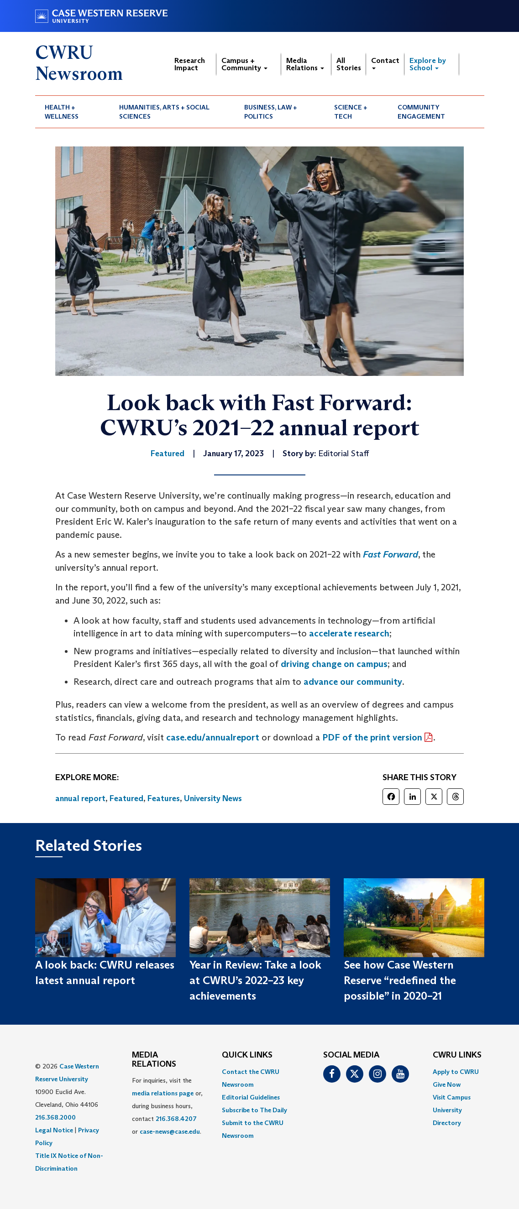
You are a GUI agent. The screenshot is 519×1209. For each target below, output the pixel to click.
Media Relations (305, 64)
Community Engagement (421, 111)
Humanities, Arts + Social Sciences (164, 111)
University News (213, 798)
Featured (126, 798)
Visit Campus (452, 1097)
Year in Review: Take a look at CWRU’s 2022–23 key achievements (255, 980)
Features (163, 798)
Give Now (447, 1084)
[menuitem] (72, 112)
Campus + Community (244, 64)
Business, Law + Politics (270, 111)
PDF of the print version (372, 737)
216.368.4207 (176, 1119)
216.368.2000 (55, 1117)
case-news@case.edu (170, 1131)
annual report (80, 798)
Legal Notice (54, 1130)
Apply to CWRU (456, 1072)
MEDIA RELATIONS (154, 1060)
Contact (385, 62)
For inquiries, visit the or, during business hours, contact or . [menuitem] (167, 1106)
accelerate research (349, 633)
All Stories (348, 64)
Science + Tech (350, 111)
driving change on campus (334, 663)
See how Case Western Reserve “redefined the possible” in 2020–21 (400, 980)
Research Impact (189, 64)
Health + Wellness (62, 111)
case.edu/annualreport (212, 737)
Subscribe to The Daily (254, 1110)
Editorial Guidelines (251, 1097)
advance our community (353, 681)
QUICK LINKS (247, 1055)
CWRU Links (457, 1055)
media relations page (163, 1093)
